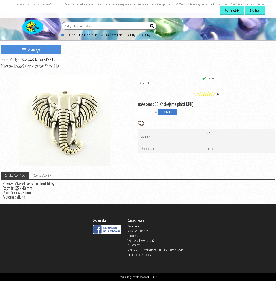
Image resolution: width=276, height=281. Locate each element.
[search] (152, 26)
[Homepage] (60, 34)
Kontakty (130, 35)
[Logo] (32, 26)
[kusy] (145, 112)
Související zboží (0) (43, 176)
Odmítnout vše (232, 11)
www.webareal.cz (148, 277)
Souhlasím (255, 11)
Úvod (3, 59)
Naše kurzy (144, 35)
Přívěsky (13, 59)
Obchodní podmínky (111, 35)
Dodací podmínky (88, 35)
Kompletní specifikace (15, 176)
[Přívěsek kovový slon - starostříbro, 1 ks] (64, 76)
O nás (72, 35)
